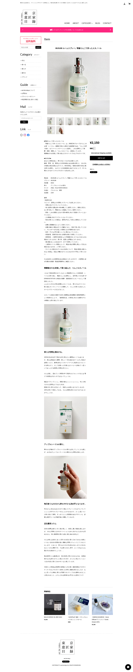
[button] (87, 23)
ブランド (24, 77)
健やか (24, 73)
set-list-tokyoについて (28, 90)
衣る (23, 60)
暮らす (24, 69)
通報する (92, 169)
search (38, 47)
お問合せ (24, 93)
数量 (91, 148)
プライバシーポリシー (28, 96)
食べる (24, 64)
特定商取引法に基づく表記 (30, 99)
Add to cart (101, 158)
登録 (24, 122)
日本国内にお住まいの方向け (101, 164)
